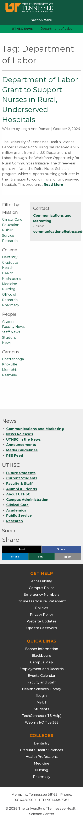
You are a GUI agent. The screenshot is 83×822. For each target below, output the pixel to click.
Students (41, 709)
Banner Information (41, 649)
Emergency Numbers (42, 595)
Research (10, 241)
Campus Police (41, 588)
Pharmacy (10, 305)
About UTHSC (18, 494)
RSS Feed (14, 456)
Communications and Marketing (35, 429)
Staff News (11, 332)
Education (10, 225)
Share (68, 550)
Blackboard (41, 656)
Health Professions (42, 757)
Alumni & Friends (21, 489)
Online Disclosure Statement (41, 601)
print (67, 556)
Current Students (21, 478)
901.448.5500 (25, 800)
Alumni (8, 321)
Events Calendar (41, 676)
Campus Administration (27, 500)
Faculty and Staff (41, 682)
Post (26, 550)
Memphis (9, 370)
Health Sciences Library (41, 689)
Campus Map (41, 662)
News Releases (19, 434)
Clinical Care (12, 219)
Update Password (41, 628)
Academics (16, 510)
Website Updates (41, 621)
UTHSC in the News (23, 440)
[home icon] (2, 28)
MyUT (42, 702)
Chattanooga (13, 359)
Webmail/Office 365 (41, 722)
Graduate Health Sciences (41, 750)
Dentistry (9, 257)
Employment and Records (41, 669)
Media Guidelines (22, 450)
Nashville (9, 375)
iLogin (41, 696)
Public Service (19, 516)
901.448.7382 (58, 800)
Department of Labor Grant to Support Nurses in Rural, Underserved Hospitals (40, 99)
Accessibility (41, 581)
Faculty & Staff (19, 484)
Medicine (9, 284)
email (41, 556)
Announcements (21, 445)
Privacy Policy (41, 615)
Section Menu (41, 20)
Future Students (20, 473)
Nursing (8, 289)
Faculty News (13, 327)
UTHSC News (22, 29)
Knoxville (9, 364)
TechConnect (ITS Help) (41, 716)
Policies (41, 608)
